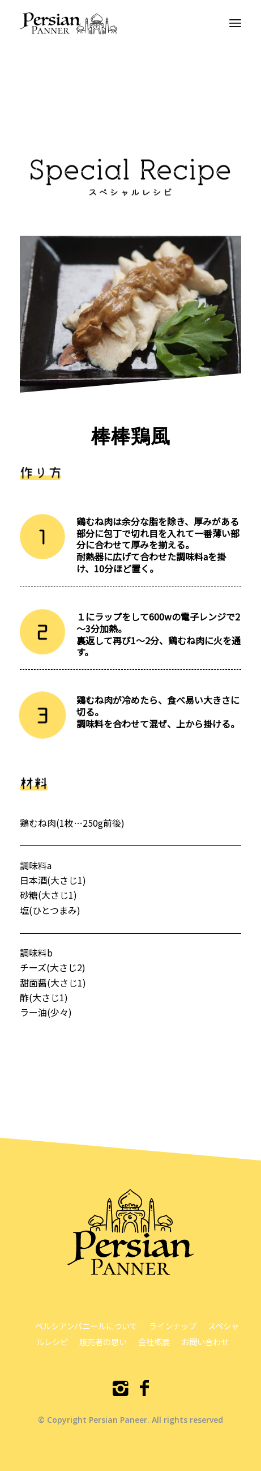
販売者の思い (103, 1341)
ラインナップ (172, 1326)
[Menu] (235, 22)
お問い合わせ (205, 1341)
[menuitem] (235, 22)
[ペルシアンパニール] (108, 22)
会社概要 (154, 1341)
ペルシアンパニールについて (86, 1326)
